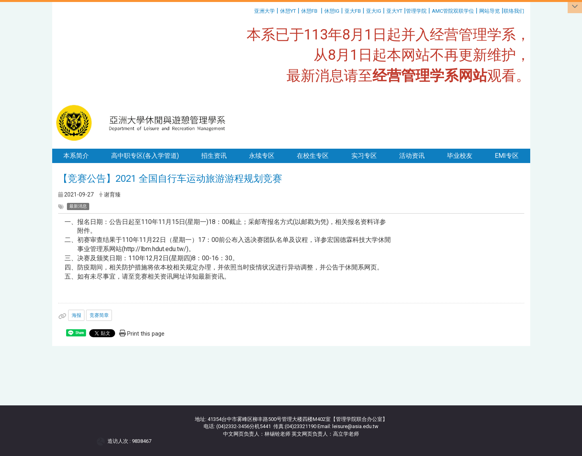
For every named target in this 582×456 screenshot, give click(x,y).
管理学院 (416, 11)
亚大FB (353, 11)
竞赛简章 (99, 315)
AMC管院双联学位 (453, 11)
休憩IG (331, 11)
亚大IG (373, 11)
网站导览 (489, 11)
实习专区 (364, 155)
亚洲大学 (264, 11)
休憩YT (288, 11)
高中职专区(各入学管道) (145, 155)
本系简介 (76, 155)
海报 (76, 315)
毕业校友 (459, 155)
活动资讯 (412, 155)
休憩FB (309, 11)
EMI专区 (507, 155)
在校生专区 (313, 155)
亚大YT (394, 11)
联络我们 (514, 11)
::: (251, 10)
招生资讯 (214, 155)
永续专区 (261, 155)
